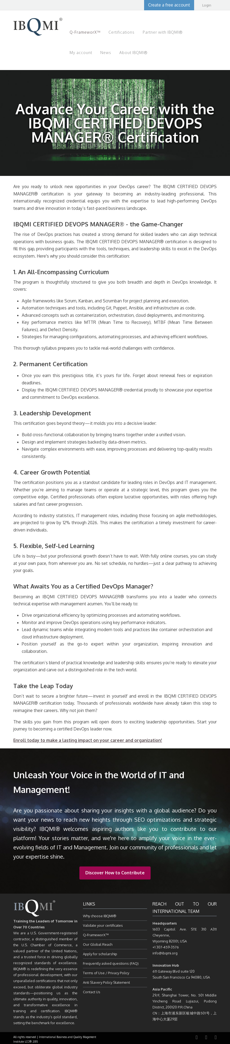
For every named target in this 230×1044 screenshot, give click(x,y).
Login (206, 5)
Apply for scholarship (100, 954)
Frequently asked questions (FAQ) (111, 963)
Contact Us (91, 992)
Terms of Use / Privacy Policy (106, 973)
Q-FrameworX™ (96, 935)
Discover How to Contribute (115, 872)
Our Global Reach (97, 944)
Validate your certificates (103, 925)
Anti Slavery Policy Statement (106, 982)
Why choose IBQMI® (99, 916)
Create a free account (169, 5)
